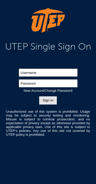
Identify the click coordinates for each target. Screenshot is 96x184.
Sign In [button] (48, 100)
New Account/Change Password (48, 91)
